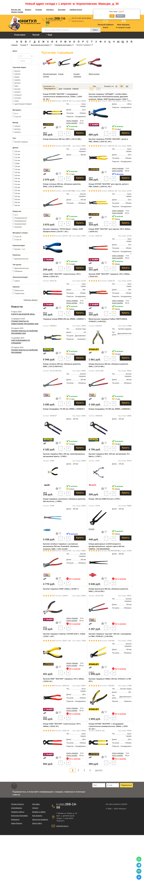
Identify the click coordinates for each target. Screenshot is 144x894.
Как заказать (37, 816)
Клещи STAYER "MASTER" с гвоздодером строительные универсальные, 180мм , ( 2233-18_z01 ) (108, 726)
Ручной (35, 35)
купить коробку (71, 123)
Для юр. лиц (16, 10)
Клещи (60, 74)
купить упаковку (72, 121)
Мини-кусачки (94, 74)
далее (99, 770)
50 (121, 86)
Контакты (50, 10)
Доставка (61, 10)
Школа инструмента (40, 819)
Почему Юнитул (17, 804)
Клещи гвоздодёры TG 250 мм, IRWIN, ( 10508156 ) (110, 409)
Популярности (50, 89)
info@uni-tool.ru (78, 21)
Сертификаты (16, 808)
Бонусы (28, 10)
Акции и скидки (17, 12)
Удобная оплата (76, 10)
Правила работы (17, 812)
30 (116, 86)
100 (127, 86)
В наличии (67, 89)
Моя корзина (123, 24)
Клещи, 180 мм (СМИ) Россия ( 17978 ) (104, 499)
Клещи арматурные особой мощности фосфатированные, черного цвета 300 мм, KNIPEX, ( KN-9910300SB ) (107, 546)
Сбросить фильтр (31, 300)
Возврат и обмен (38, 812)
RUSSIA (92, 529)
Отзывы (38, 10)
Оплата (35, 808)
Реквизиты (15, 819)
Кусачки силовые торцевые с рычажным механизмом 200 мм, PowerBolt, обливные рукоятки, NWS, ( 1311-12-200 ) (61, 546)
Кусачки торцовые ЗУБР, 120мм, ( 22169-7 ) (61, 589)
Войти (105, 27)
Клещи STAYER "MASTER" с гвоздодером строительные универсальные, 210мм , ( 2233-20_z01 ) (62, 96)
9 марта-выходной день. (23, 314)
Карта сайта (37, 823)
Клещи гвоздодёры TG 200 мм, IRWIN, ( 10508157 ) (64, 409)
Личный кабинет (106, 24)
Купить (80, 133)
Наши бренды (16, 823)
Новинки (75, 89)
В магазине (19, 35)
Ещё (49, 35)
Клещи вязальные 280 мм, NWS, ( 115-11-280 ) (62, 139)
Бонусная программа (19, 816)
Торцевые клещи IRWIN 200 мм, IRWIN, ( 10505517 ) (64, 319)
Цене (60, 89)
